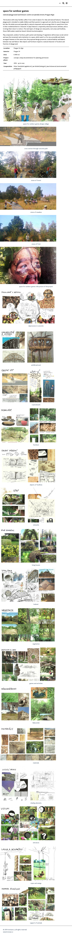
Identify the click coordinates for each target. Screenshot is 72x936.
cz (60, 3)
